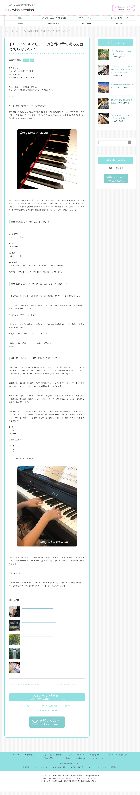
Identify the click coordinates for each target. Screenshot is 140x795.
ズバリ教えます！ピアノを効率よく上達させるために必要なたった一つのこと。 (50, 685)
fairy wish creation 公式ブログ (70, 767)
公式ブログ (119, 24)
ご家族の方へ (96, 758)
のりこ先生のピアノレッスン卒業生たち (104, 771)
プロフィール (86, 24)
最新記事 (40, 60)
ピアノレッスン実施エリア (117, 758)
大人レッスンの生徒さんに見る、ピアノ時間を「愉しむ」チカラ (47, 650)
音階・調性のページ (17, 347)
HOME (17, 758)
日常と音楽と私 (78, 771)
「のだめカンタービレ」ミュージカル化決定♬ (40, 664)
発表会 (21, 24)
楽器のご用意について (119, 18)
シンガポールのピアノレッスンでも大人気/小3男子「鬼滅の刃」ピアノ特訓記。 (43, 688)
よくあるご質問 (60, 771)
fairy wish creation (21, 8)
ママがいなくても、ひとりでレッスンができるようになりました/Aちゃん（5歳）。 (121, 70)
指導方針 (20, 18)
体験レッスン (53, 24)
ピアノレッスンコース (86, 18)
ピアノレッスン (29, 60)
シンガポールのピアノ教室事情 (53, 18)
